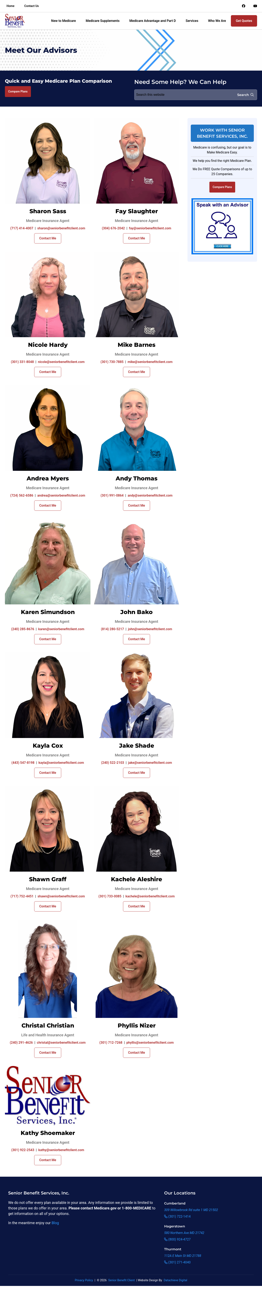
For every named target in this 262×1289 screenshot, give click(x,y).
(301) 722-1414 (177, 1216)
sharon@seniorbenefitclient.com (61, 228)
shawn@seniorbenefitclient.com (61, 896)
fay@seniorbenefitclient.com (150, 228)
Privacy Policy (84, 1280)
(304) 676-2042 (113, 228)
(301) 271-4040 (177, 1262)
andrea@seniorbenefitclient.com (61, 495)
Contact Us (31, 6)
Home (11, 6)
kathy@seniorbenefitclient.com (61, 1150)
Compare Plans (18, 91)
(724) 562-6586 (21, 495)
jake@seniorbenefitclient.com (150, 763)
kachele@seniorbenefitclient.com (150, 896)
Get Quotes (244, 21)
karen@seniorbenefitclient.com (61, 629)
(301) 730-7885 (112, 362)
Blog (55, 1223)
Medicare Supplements (103, 21)
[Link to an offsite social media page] (243, 6)
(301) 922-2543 (22, 1150)
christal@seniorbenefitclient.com (61, 1042)
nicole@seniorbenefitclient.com (61, 362)
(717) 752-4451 (21, 896)
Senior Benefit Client (121, 1280)
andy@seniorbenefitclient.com (150, 495)
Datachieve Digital (175, 1280)
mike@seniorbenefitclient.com (150, 362)
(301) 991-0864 (112, 495)
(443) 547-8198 (22, 763)
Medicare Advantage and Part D (152, 21)
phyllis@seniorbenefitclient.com (150, 1042)
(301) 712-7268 (110, 1042)
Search (245, 95)
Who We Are (217, 21)
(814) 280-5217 (112, 629)
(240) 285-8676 (22, 629)
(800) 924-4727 (177, 1239)
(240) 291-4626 (21, 1042)
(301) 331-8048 (22, 362)
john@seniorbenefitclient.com (150, 629)
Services (192, 21)
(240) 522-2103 (112, 763)
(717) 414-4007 (21, 228)
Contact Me (47, 238)
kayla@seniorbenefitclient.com (61, 763)
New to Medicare (63, 21)
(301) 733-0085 (109, 896)
